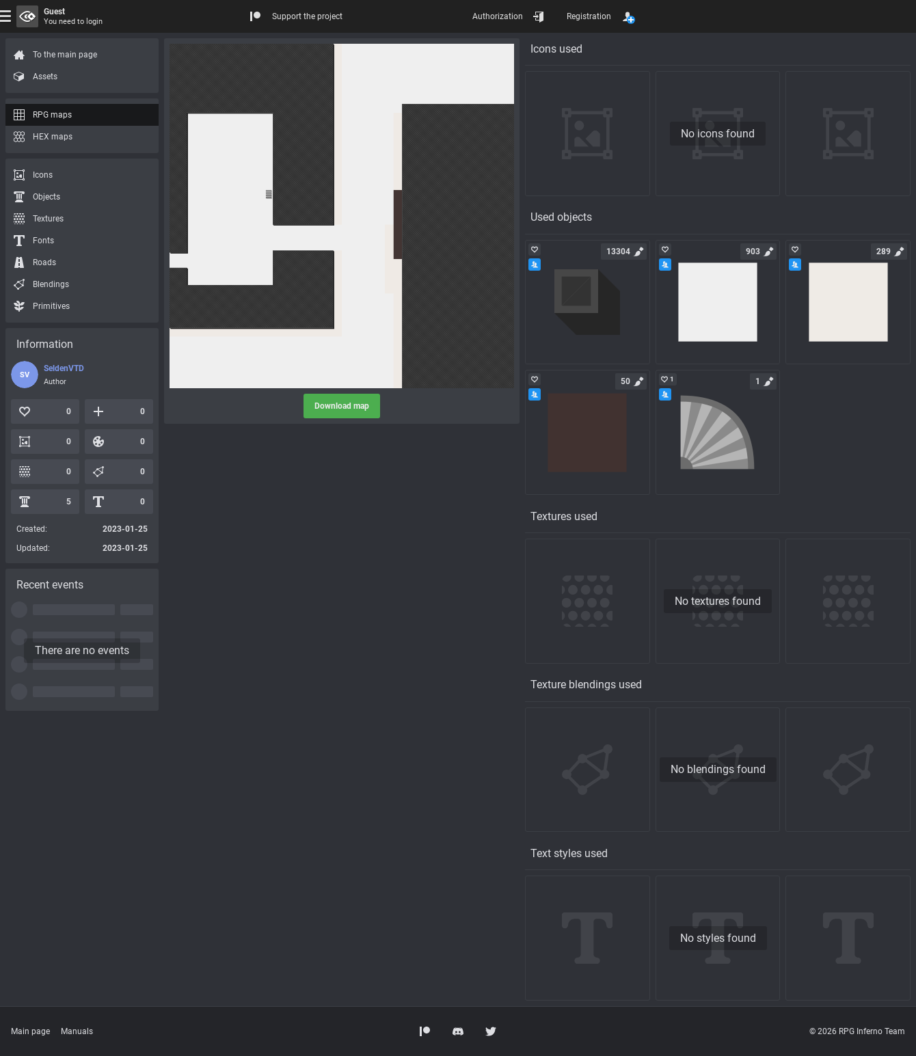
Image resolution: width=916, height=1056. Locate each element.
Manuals (77, 1031)
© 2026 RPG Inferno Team (857, 1031)
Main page (30, 1031)
